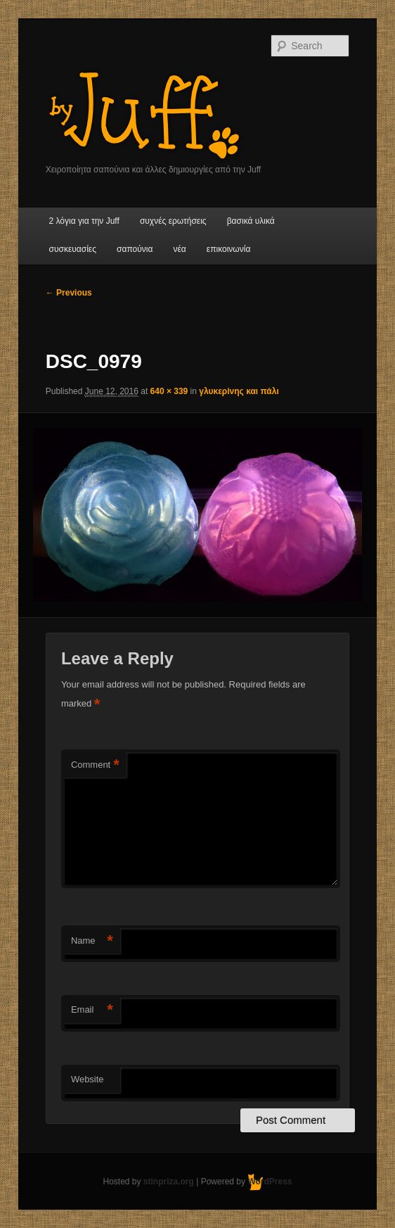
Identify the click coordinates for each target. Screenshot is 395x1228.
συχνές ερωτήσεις (173, 221)
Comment (95, 765)
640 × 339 (169, 391)
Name (92, 941)
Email (92, 1010)
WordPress (269, 1181)
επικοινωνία (228, 249)
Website (87, 1079)
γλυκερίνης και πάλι (238, 391)
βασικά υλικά (251, 221)
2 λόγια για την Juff (84, 221)
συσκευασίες (72, 249)
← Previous (69, 293)
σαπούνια (135, 249)
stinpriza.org (168, 1181)
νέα (179, 249)
